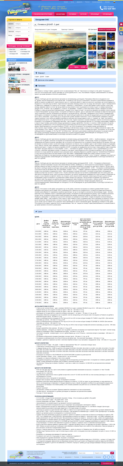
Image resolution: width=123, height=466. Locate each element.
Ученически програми (43, 14)
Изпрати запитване (107, 29)
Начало (66, 2)
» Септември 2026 (25, 51)
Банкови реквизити (97, 2)
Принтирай (93, 29)
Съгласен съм (107, 463)
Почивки (72, 14)
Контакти (107, 2)
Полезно (87, 2)
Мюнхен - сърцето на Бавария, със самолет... (19, 85)
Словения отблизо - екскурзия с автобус (18, 74)
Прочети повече (94, 463)
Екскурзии (60, 14)
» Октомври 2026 (13, 53)
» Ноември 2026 (24, 53)
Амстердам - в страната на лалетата (17, 63)
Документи (79, 2)
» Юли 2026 (23, 49)
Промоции (107, 14)
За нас (72, 2)
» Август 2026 (12, 51)
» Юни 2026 (12, 49)
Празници (95, 14)
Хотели (83, 14)
